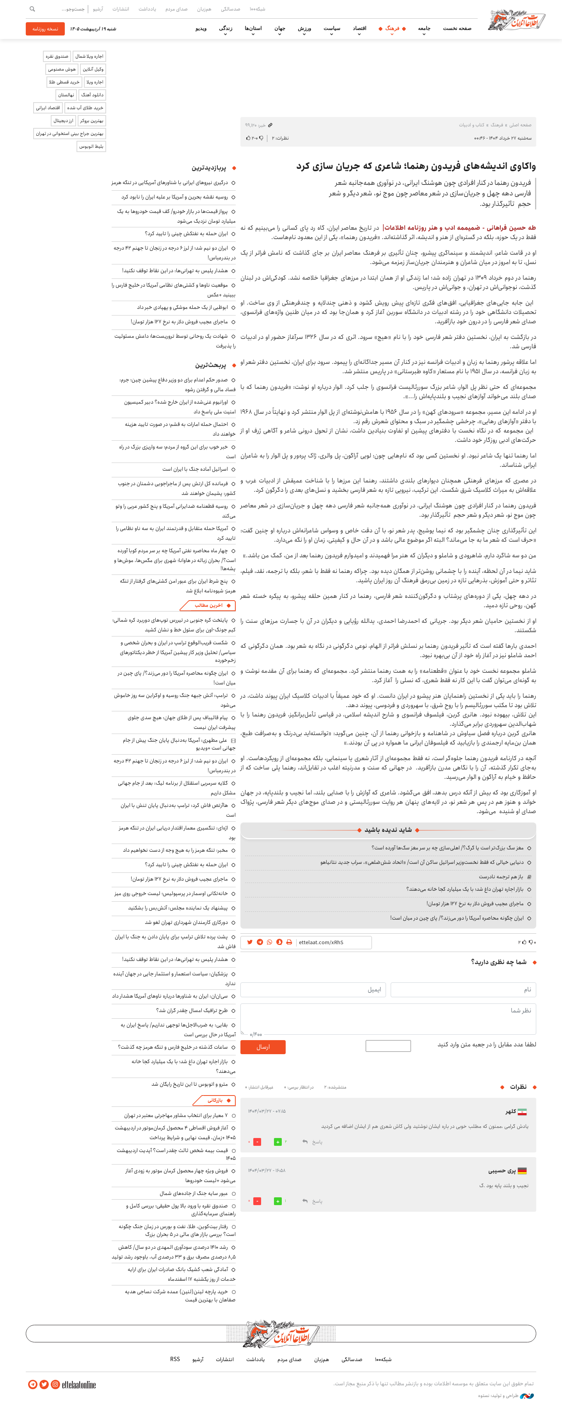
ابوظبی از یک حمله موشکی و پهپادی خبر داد (182, 307)
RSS (175, 1359)
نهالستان (66, 95)
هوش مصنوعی (62, 69)
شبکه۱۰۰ (257, 9)
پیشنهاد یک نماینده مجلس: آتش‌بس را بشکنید (178, 908)
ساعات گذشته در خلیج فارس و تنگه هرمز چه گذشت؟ (173, 1047)
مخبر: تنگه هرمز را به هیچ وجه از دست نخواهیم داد (175, 850)
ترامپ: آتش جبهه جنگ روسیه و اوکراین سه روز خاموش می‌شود (175, 700)
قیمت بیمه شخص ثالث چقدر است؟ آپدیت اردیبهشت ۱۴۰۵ (176, 1154)
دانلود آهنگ (92, 95)
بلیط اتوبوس (91, 146)
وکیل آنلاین (93, 69)
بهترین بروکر (91, 120)
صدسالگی (230, 9)
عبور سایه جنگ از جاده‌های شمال (194, 1193)
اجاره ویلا (95, 82)
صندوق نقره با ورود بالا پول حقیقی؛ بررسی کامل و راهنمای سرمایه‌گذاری (181, 1210)
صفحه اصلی (520, 125)
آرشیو (98, 9)
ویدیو (201, 28)
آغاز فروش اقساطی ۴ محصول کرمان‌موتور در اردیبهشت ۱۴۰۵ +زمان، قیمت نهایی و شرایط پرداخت (175, 1133)
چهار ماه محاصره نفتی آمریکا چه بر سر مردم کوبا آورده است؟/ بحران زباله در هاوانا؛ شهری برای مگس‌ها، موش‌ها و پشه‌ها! (175, 559)
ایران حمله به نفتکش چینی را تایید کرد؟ (186, 233)
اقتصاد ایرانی (48, 108)
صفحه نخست (457, 28)
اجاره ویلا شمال (89, 56)
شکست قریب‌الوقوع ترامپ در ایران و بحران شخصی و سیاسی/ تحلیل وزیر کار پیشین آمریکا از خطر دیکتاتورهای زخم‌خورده (178, 651)
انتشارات (120, 9)
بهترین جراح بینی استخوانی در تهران (69, 133)
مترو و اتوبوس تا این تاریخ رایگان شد (189, 1084)
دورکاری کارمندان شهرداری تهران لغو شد (186, 922)
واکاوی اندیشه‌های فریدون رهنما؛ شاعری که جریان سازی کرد (416, 166)
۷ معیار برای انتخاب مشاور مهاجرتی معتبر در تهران (176, 1115)
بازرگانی (215, 1100)
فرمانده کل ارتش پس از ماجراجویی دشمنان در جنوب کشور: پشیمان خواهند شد (177, 488)
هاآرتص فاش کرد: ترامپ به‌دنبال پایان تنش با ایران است (178, 810)
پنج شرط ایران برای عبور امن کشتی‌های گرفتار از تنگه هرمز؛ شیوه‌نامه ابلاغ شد (178, 586)
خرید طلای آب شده (85, 108)
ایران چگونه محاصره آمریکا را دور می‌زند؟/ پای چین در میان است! (457, 918)
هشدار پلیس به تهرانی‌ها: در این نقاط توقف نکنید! (175, 270)
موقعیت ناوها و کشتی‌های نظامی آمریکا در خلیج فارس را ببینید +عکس (174, 290)
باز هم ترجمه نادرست (501, 876)
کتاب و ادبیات (471, 125)
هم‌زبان (204, 9)
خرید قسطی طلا (64, 82)
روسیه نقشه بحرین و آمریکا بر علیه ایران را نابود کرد (174, 197)
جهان (279, 28)
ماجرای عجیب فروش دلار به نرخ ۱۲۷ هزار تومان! (475, 903)
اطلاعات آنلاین (516, 19)
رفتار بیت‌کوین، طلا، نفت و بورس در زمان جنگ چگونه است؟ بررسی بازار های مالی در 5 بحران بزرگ (177, 1230)
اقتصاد (359, 28)
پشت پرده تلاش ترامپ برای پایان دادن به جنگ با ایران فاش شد (175, 941)
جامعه (424, 28)
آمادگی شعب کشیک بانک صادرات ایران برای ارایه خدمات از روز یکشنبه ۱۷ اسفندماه (182, 1274)
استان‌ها (253, 28)
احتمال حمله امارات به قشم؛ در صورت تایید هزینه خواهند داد (180, 429)
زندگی (225, 28)
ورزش (304, 28)
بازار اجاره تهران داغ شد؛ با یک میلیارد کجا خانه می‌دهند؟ (465, 889)
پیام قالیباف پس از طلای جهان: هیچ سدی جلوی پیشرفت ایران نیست (182, 722)
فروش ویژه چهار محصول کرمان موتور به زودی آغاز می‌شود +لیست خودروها (181, 1175)
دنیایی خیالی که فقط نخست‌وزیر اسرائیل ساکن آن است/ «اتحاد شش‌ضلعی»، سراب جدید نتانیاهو (422, 862)
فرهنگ (392, 28)
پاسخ (317, 1142)
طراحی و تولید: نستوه (506, 1395)
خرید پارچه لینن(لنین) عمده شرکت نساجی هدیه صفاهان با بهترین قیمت (180, 1295)
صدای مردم (176, 9)
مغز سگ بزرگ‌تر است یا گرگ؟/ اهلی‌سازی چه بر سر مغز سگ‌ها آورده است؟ (448, 848)
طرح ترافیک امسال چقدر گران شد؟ (192, 1010)
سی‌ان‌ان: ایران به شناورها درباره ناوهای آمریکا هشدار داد (170, 996)
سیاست (332, 28)
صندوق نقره (57, 56)
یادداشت (147, 9)
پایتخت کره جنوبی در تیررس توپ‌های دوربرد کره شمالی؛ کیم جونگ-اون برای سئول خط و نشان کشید (174, 625)
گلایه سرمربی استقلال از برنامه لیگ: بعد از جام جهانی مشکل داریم (177, 788)
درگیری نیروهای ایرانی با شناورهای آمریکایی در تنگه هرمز (170, 182)
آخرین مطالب (208, 605)
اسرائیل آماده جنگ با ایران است (195, 469)
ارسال (263, 1047)
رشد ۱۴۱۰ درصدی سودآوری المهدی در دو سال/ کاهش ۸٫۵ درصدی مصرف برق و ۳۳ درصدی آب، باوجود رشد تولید (174, 1252)
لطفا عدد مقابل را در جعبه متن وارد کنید (487, 1044)
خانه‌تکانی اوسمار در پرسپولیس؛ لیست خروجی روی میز (171, 893)
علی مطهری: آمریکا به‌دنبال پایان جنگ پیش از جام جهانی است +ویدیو (179, 744)
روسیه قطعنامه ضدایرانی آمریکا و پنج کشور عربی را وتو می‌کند (176, 511)
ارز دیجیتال (63, 120)
